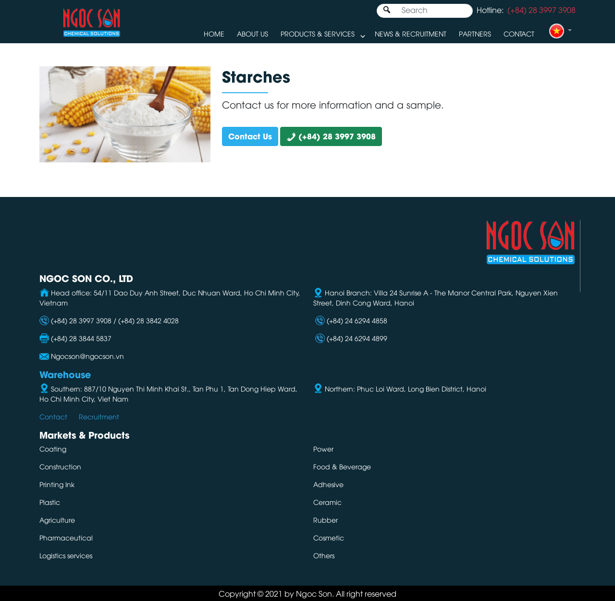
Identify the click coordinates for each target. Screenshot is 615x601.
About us (252, 33)
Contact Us (250, 135)
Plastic (49, 501)
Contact (519, 33)
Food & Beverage (342, 466)
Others (323, 555)
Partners (475, 33)
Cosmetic (328, 537)
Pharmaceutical (66, 537)
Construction (60, 466)
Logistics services (65, 555)
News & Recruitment (410, 33)
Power (323, 448)
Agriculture (57, 519)
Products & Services (318, 33)
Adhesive (328, 484)
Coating (52, 448)
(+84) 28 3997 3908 (331, 135)
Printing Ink (56, 484)
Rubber (325, 519)
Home (214, 33)
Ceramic (327, 501)
